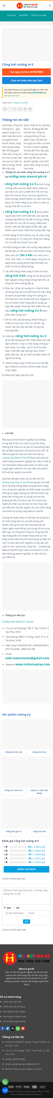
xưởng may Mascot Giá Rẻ (16, 457)
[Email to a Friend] (20, 109)
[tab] (26, 120)
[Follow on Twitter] (7, 1028)
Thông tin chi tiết (15, 120)
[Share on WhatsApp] (4, 109)
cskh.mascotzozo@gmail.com (27, 658)
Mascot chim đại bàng (39, 791)
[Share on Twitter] (15, 109)
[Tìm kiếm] (50, 5)
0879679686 (37, 92)
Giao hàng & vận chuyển (14, 1011)
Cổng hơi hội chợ (13, 752)
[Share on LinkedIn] (30, 109)
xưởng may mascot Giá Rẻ (15, 482)
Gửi (26, 921)
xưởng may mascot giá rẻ (27, 176)
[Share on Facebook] (9, 109)
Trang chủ (11, 15)
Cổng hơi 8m (39, 831)
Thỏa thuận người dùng (14, 1021)
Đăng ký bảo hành (12, 95)
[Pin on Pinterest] (25, 109)
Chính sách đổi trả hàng (14, 1006)
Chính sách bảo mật (12, 1001)
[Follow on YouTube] (23, 1028)
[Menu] (4, 5)
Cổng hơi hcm (39, 752)
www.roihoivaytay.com (32, 664)
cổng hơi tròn (15, 276)
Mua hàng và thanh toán (14, 1016)
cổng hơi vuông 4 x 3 (20, 184)
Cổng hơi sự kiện (38, 15)
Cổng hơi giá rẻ (13, 831)
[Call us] (18, 1028)
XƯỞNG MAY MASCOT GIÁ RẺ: (18, 621)
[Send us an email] (12, 1028)
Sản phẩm (23, 15)
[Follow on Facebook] (2, 1028)
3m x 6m (26, 255)
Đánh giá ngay (26, 869)
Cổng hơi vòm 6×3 (13, 790)
